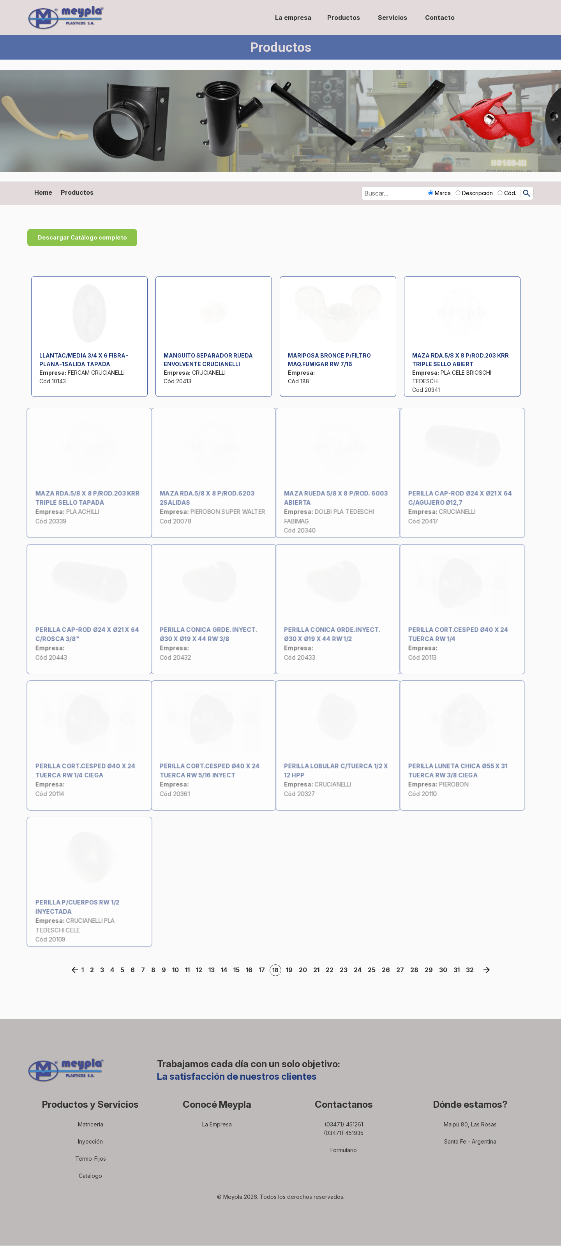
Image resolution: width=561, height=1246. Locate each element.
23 (345, 970)
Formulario (343, 1150)
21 (318, 970)
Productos (343, 17)
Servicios (392, 17)
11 (189, 970)
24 (359, 970)
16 (251, 970)
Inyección (90, 1141)
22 (331, 970)
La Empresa (217, 1124)
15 (238, 970)
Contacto (440, 17)
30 (444, 970)
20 (304, 970)
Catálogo (90, 1176)
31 (458, 970)
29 (430, 970)
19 (291, 970)
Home (43, 192)
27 (401, 970)
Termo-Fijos (90, 1159)
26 (387, 970)
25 (373, 970)
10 (177, 970)
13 (213, 970)
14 (225, 970)
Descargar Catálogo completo (90, 238)
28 (416, 970)
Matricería (90, 1124)
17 (263, 970)
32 (471, 970)
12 (200, 970)
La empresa (293, 17)
